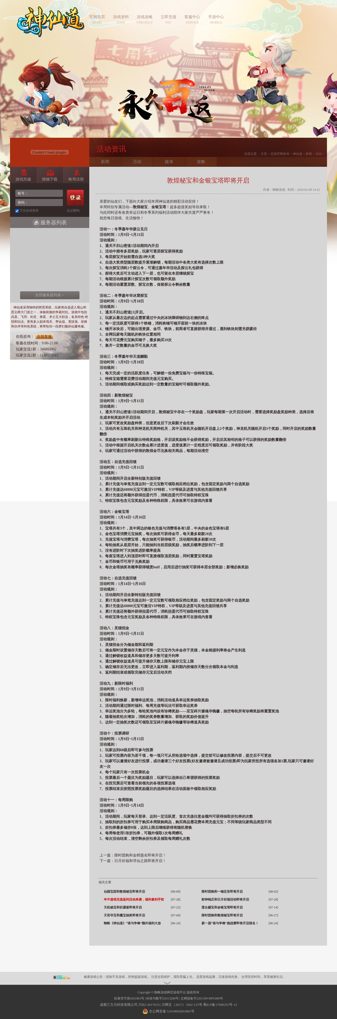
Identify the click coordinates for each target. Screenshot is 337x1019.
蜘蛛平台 (64, 976)
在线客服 (44, 337)
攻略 (201, 161)
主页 (264, 154)
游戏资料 (121, 17)
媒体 (169, 161)
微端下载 (49, 175)
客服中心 (192, 17)
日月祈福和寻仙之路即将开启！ (140, 861)
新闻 (309, 154)
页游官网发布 (279, 154)
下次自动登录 (29, 210)
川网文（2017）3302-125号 (182, 1005)
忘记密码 (73, 210)
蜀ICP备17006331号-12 (220, 1005)
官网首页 (97, 17)
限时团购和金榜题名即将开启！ (140, 855)
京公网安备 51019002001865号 (171, 1011)
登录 (75, 198)
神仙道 (51, 25)
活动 (318, 154)
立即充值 (168, 17)
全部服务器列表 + (49, 295)
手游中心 (216, 17)
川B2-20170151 (149, 1005)
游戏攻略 (145, 17)
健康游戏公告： (95, 977)
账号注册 (76, 175)
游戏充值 (23, 175)
